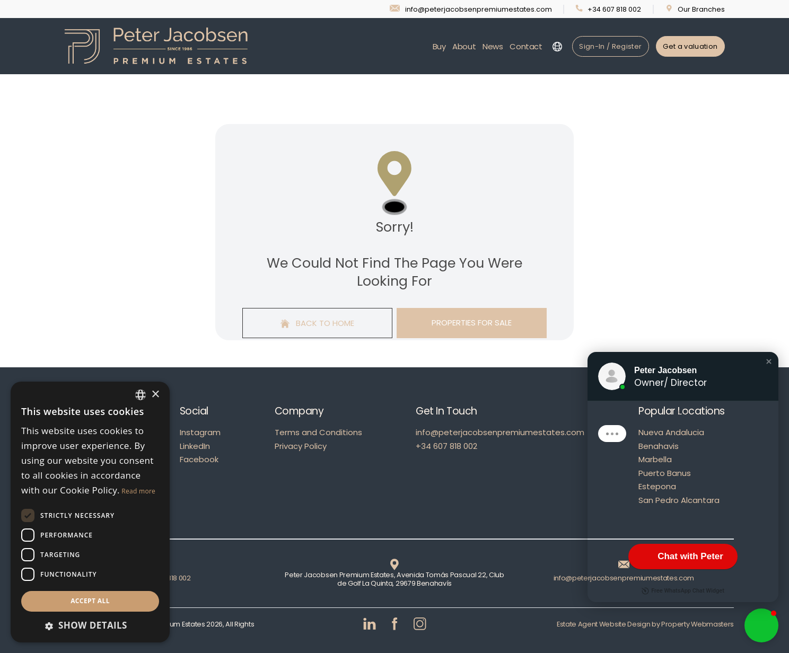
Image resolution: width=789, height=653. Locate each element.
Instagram (200, 432)
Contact (526, 46)
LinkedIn (195, 446)
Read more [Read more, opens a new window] (138, 491)
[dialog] (90, 512)
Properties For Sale (472, 322)
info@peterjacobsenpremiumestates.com (500, 432)
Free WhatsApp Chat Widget (683, 591)
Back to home (317, 323)
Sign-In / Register (610, 46)
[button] (769, 361)
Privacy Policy (301, 446)
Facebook (199, 459)
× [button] (155, 395)
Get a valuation (690, 46)
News (493, 46)
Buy (439, 46)
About (464, 46)
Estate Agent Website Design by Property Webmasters (645, 624)
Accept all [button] (90, 600)
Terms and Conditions (318, 432)
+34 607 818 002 (446, 446)
